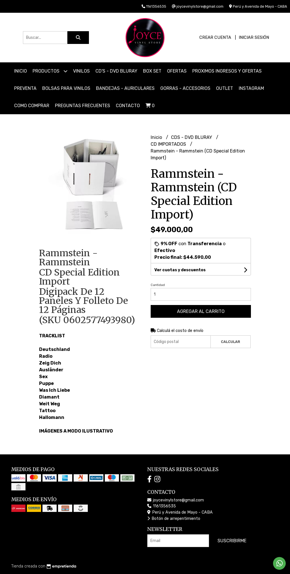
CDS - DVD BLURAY (192, 137)
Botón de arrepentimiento (173, 518)
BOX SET (152, 71)
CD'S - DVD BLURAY (116, 71)
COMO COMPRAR (31, 105)
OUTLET (224, 88)
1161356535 (161, 506)
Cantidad (158, 285)
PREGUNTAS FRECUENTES (82, 105)
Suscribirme (232, 540)
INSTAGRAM (251, 88)
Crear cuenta (215, 37)
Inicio (20, 71)
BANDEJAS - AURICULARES (125, 88)
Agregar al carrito (201, 311)
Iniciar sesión (254, 37)
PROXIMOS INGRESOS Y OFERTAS (227, 71)
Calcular (230, 342)
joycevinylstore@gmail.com (175, 500)
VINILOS (81, 71)
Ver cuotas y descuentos (180, 270)
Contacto (128, 105)
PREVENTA (25, 88)
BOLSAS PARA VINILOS (66, 88)
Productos (50, 71)
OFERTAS (177, 71)
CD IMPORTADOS (169, 144)
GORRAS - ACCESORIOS (185, 88)
